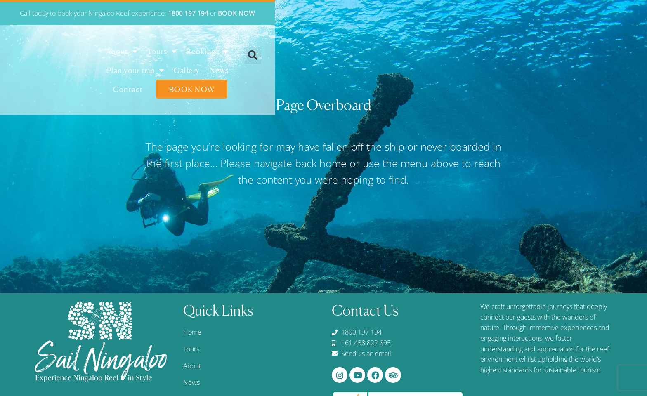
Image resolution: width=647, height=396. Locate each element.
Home (192, 332)
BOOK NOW (422, 13)
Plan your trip (364, 54)
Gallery (416, 54)
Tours (259, 54)
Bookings (304, 54)
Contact (482, 54)
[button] (624, 55)
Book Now (546, 54)
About (219, 54)
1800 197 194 (374, 13)
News (448, 54)
